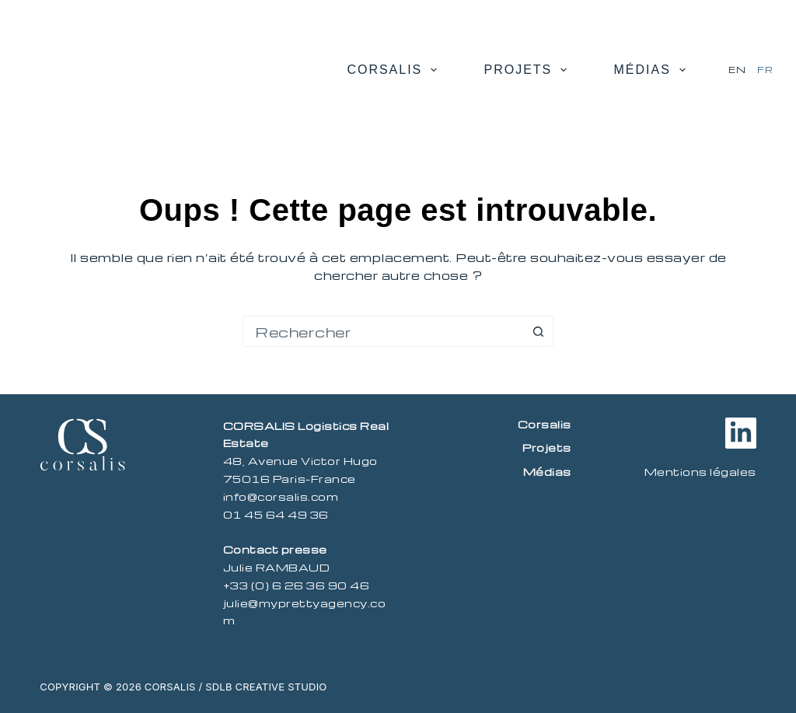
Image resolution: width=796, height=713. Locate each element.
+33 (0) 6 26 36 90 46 (296, 585)
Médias (652, 70)
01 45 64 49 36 (276, 514)
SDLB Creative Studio (265, 686)
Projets (528, 70)
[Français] (765, 70)
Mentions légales (700, 471)
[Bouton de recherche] (538, 331)
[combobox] (383, 331)
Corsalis (395, 70)
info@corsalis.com (281, 496)
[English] (736, 70)
